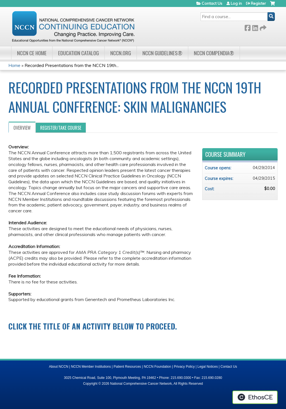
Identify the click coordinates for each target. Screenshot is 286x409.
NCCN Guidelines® (162, 53)
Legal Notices (207, 367)
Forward (262, 27)
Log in (236, 3)
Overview (22, 127)
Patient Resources (127, 367)
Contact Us (212, 3)
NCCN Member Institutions (91, 367)
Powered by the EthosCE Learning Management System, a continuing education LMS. (255, 397)
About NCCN (58, 367)
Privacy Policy (184, 367)
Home (14, 65)
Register (258, 3)
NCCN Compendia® (214, 53)
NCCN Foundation (157, 367)
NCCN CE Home (32, 53)
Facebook (247, 27)
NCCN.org (120, 53)
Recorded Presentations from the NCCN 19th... (72, 65)
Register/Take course (60, 127)
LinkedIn (255, 27)
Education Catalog (78, 53)
